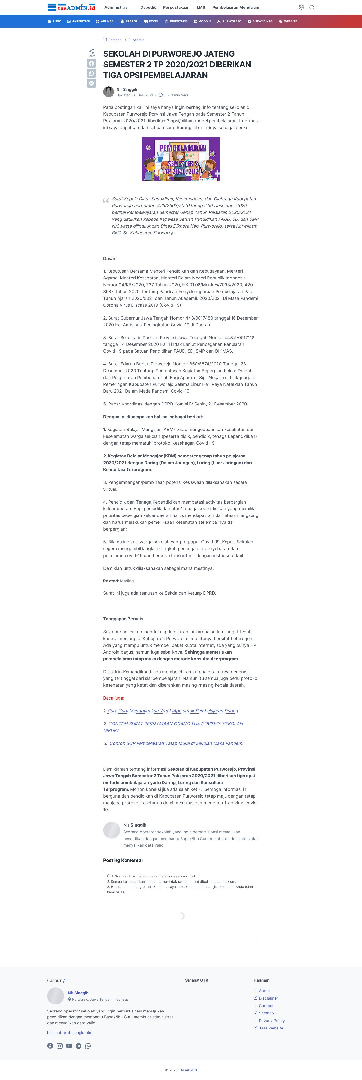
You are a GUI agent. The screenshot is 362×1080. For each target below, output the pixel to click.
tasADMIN (189, 1070)
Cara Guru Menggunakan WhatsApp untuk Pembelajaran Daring (172, 710)
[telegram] (91, 83)
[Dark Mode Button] (301, 7)
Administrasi (116, 7)
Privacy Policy (269, 1020)
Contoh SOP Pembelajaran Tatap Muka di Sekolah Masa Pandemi (176, 743)
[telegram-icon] (78, 1046)
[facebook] (91, 63)
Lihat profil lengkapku (69, 1032)
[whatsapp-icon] (88, 1046)
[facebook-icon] (50, 1046)
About (262, 990)
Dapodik (148, 7)
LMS (201, 7)
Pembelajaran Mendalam (235, 7)
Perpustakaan (176, 7)
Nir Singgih (78, 992)
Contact (264, 1005)
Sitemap (264, 1013)
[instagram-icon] (60, 1046)
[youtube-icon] (69, 1046)
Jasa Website (268, 1028)
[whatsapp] (91, 73)
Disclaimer (266, 998)
